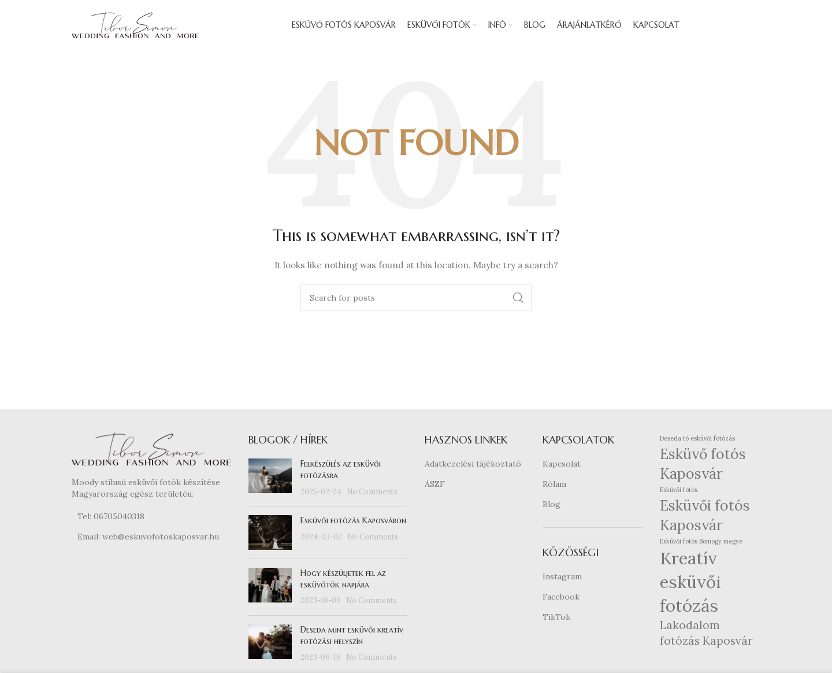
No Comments (372, 493)
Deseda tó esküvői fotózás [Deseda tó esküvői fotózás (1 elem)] (697, 441)
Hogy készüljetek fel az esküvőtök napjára (343, 581)
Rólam (554, 486)
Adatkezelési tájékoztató (473, 466)
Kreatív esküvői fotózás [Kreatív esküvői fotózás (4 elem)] (690, 584)
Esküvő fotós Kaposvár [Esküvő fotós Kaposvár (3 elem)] (703, 466)
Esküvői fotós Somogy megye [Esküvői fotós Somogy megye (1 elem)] (701, 543)
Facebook (561, 599)
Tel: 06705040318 (110, 518)
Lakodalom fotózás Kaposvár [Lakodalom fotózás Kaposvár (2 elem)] (706, 635)
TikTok (556, 618)
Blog (551, 506)
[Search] (416, 300)
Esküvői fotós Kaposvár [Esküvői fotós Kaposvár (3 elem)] (705, 517)
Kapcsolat (562, 466)
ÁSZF (435, 486)
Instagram (562, 579)
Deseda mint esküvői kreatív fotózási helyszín (351, 638)
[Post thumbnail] (270, 480)
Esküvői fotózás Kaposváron (353, 522)
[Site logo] (135, 25)
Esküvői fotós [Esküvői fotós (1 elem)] (678, 492)
